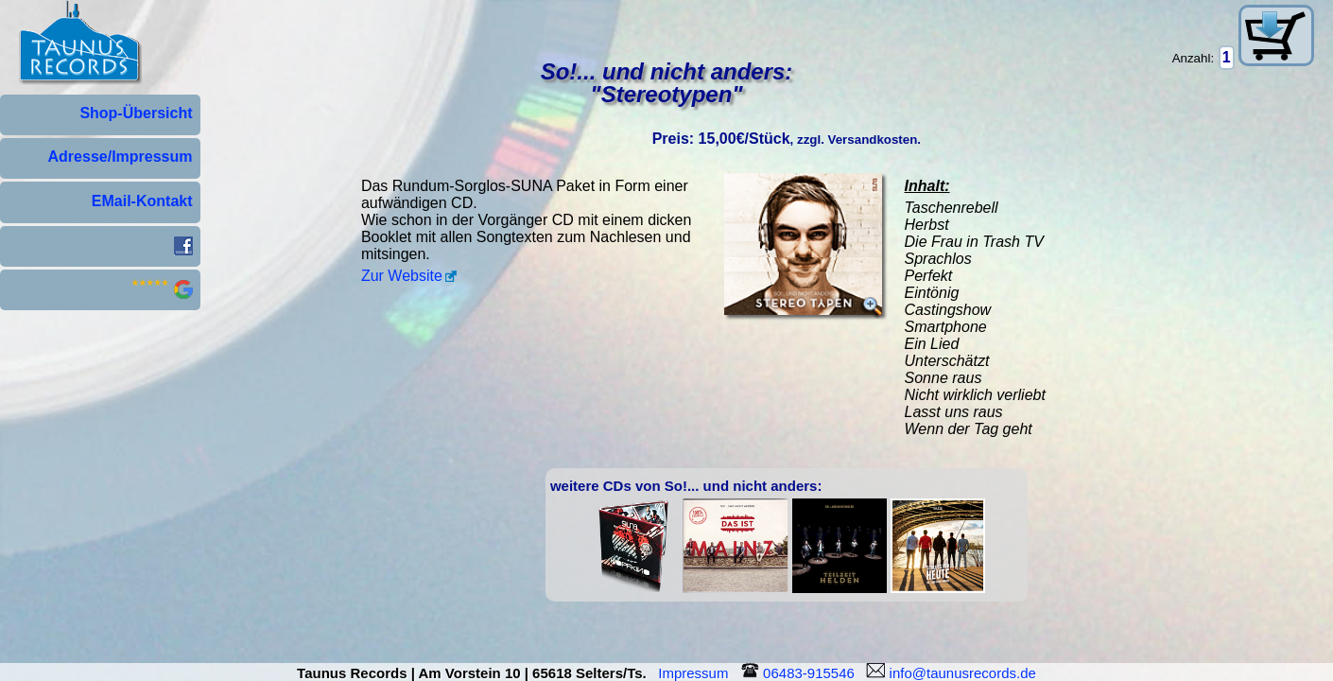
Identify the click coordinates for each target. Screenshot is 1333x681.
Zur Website (401, 276)
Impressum (697, 673)
